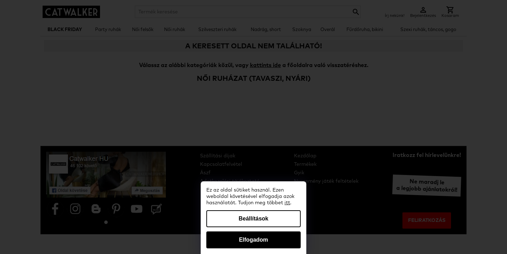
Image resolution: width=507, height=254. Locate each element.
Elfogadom (253, 240)
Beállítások (253, 219)
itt (287, 202)
